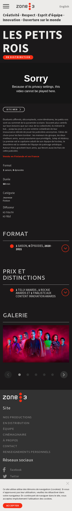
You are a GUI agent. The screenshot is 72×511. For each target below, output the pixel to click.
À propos (10, 440)
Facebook (16, 470)
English (64, 6)
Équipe (8, 428)
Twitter (14, 476)
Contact (10, 446)
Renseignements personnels (26, 451)
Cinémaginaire (14, 434)
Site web (12, 109)
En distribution (16, 423)
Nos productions (17, 417)
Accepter (12, 505)
